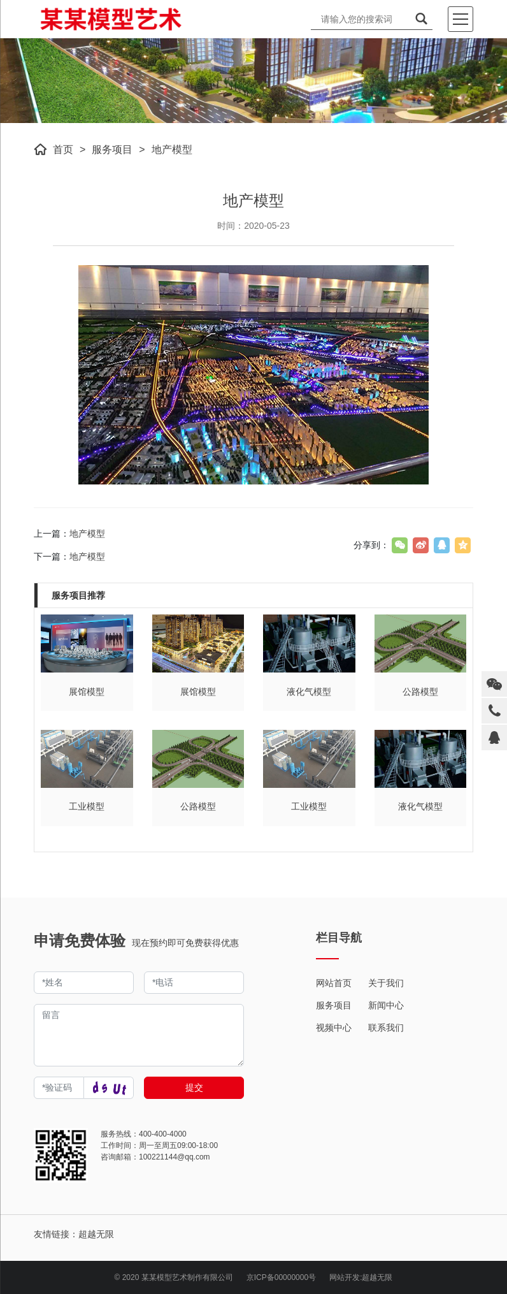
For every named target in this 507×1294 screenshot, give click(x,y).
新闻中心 (386, 1005)
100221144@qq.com (174, 1156)
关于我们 (386, 983)
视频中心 (334, 1027)
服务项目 (112, 149)
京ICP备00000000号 (281, 1277)
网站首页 (334, 983)
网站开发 (344, 1277)
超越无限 (377, 1277)
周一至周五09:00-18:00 (178, 1145)
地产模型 (172, 149)
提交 (194, 1087)
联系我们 (386, 1027)
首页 (63, 149)
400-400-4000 (163, 1134)
